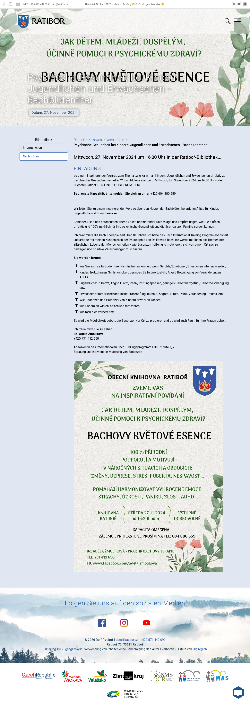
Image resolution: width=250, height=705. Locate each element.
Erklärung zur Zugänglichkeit (62, 649)
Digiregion (200, 649)
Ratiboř (79, 140)
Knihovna (95, 140)
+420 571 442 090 (153, 640)
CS (234, 4)
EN (239, 4)
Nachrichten (31, 156)
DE (245, 4)
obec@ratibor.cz (127, 640)
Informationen (32, 147)
